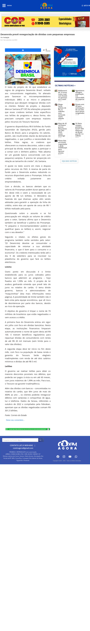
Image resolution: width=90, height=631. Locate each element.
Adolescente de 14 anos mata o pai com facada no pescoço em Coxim (63, 94)
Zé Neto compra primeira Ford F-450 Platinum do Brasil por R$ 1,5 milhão (79, 129)
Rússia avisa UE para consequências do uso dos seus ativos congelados (81, 108)
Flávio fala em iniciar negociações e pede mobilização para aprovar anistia (63, 147)
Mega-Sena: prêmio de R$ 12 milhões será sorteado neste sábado (62, 111)
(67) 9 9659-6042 (26, 445)
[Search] (41, 440)
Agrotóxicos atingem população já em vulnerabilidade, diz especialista (81, 94)
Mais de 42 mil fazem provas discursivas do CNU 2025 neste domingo (62, 129)
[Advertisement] (45, 482)
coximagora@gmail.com (23, 448)
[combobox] (20, 440)
